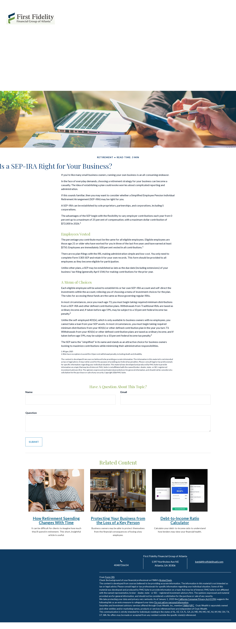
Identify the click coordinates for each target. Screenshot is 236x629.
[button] (145, 24)
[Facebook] (222, 13)
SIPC (192, 605)
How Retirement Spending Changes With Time (56, 520)
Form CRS (110, 577)
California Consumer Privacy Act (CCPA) (197, 599)
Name (29, 391)
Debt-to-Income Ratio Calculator (179, 520)
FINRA (186, 605)
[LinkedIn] (217, 13)
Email (123, 391)
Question (31, 412)
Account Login (201, 12)
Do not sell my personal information (171, 602)
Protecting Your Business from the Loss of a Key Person (118, 520)
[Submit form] (33, 441)
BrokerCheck (165, 580)
